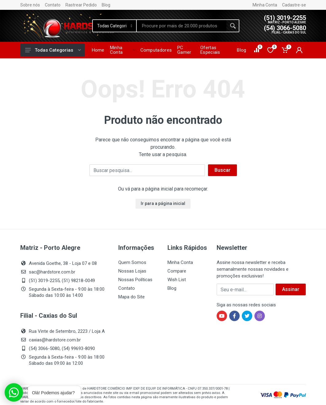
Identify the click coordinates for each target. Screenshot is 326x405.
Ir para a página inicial (163, 203)
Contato (53, 5)
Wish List (176, 279)
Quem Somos (132, 262)
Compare (176, 271)
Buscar (222, 170)
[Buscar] (147, 170)
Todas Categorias (53, 50)
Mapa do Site (131, 297)
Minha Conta (265, 5)
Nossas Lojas (132, 271)
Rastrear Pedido (81, 5)
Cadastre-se (294, 5)
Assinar (290, 289)
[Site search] (181, 25)
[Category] (115, 26)
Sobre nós (30, 5)
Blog (106, 5)
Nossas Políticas (135, 279)
